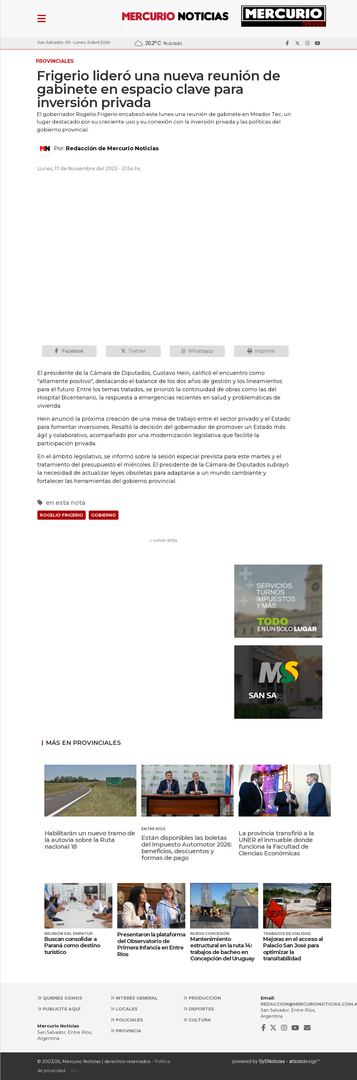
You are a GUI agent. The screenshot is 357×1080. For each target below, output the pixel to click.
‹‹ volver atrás (163, 540)
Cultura (197, 1020)
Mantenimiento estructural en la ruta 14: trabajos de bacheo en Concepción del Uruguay (222, 949)
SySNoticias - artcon (280, 1061)
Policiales (126, 1020)
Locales (124, 1009)
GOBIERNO (103, 515)
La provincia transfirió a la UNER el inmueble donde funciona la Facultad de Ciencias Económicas (276, 843)
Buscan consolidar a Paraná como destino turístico (72, 946)
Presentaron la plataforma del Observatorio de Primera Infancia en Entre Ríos (151, 944)
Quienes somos (59, 998)
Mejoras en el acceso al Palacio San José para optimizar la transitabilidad (293, 949)
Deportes (198, 1009)
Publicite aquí (58, 1009)
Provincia (125, 1031)
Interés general (134, 998)
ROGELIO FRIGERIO (61, 515)
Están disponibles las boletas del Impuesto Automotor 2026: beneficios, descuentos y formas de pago (186, 847)
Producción (202, 998)
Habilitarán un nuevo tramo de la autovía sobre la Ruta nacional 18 (89, 840)
